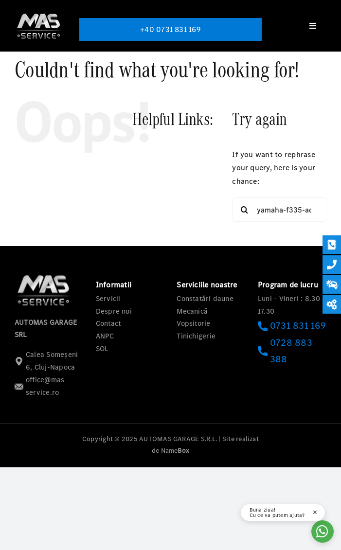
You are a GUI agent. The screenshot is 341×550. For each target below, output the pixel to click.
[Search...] (279, 209)
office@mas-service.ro (41, 386)
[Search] (244, 209)
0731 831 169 (292, 325)
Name (175, 450)
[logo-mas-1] (39, 13)
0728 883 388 (285, 351)
